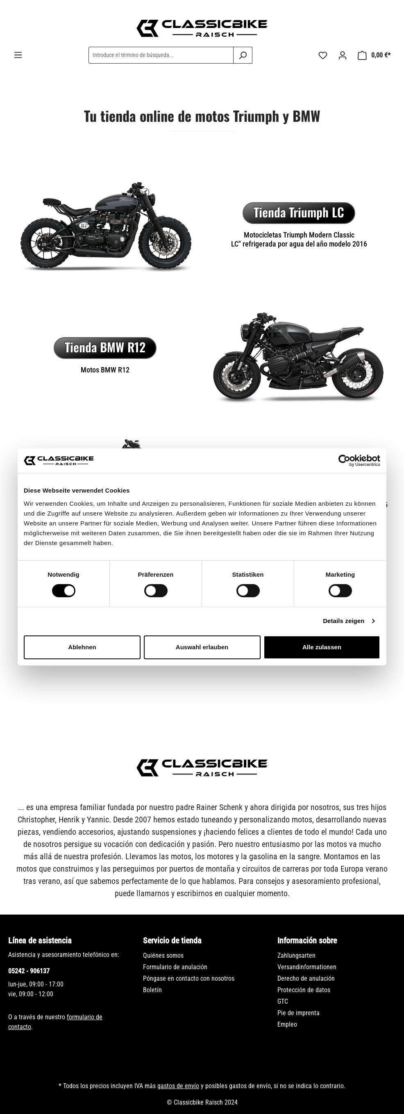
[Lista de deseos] (323, 55)
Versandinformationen (306, 967)
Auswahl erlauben (202, 647)
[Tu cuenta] (342, 55)
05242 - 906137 (29, 971)
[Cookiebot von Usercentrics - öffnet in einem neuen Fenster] (344, 460)
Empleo (287, 1024)
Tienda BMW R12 (105, 347)
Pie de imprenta (298, 1013)
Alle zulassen (321, 647)
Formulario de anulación (175, 967)
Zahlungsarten (296, 955)
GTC (282, 1001)
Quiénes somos (163, 955)
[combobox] (161, 55)
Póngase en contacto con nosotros (188, 978)
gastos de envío (178, 1086)
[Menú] (18, 55)
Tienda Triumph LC (299, 212)
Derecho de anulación (306, 978)
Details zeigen (343, 620)
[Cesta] (374, 55)
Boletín (152, 990)
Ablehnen (82, 647)
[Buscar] (242, 55)
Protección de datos (303, 990)
